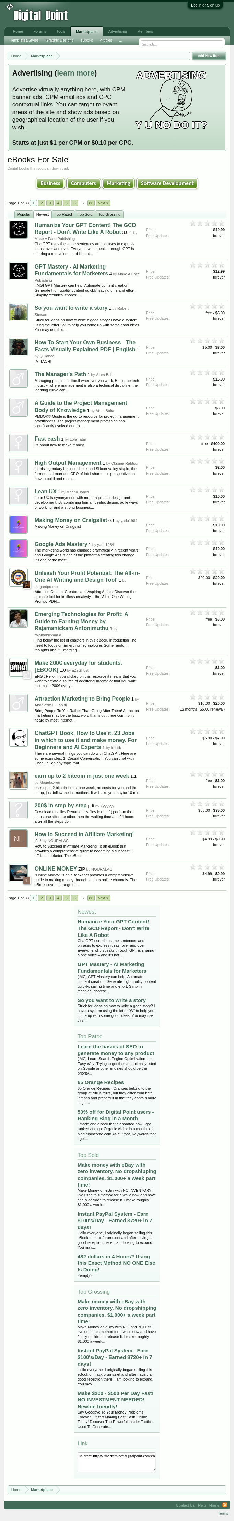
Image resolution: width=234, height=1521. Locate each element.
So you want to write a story (71, 308)
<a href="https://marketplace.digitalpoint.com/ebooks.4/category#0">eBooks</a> (117, 1462)
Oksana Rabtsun (125, 463)
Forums (39, 31)
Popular (24, 214)
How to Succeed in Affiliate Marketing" (85, 834)
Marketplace (87, 32)
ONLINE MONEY (56, 869)
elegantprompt (47, 586)
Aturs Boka (105, 375)
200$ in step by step (61, 805)
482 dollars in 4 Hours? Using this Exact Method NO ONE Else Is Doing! (116, 1262)
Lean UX (46, 492)
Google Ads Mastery (61, 544)
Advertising (117, 31)
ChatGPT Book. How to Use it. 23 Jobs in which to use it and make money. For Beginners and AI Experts (86, 740)
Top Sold (85, 214)
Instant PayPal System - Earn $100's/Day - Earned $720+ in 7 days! (115, 1220)
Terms (223, 1513)
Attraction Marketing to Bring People (82, 699)
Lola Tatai (78, 439)
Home (18, 31)
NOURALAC (58, 841)
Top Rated (63, 214)
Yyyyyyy (107, 806)
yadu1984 (129, 521)
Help (202, 1505)
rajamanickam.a (48, 635)
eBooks (86, 40)
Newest (42, 214)
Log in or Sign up (205, 5)
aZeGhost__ (82, 670)
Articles (106, 40)
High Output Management (68, 463)
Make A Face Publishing (55, 239)
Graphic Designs (59, 40)
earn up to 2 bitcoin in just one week (82, 776)
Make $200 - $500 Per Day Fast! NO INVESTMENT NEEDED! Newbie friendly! (116, 1399)
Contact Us (185, 1505)
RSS (224, 1505)
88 (91, 203)
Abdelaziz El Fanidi (51, 705)
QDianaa (47, 356)
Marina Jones (77, 492)
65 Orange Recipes (101, 1082)
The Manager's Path (60, 374)
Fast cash (47, 439)
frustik (116, 748)
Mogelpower (50, 782)
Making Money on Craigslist (71, 520)
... (120, 40)
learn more (75, 73)
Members (145, 31)
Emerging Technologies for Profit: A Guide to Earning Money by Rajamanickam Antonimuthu (81, 621)
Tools (60, 31)
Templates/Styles (24, 40)
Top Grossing (109, 214)
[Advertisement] (113, 14)
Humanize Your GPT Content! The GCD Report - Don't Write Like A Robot (113, 928)
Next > (102, 203)
